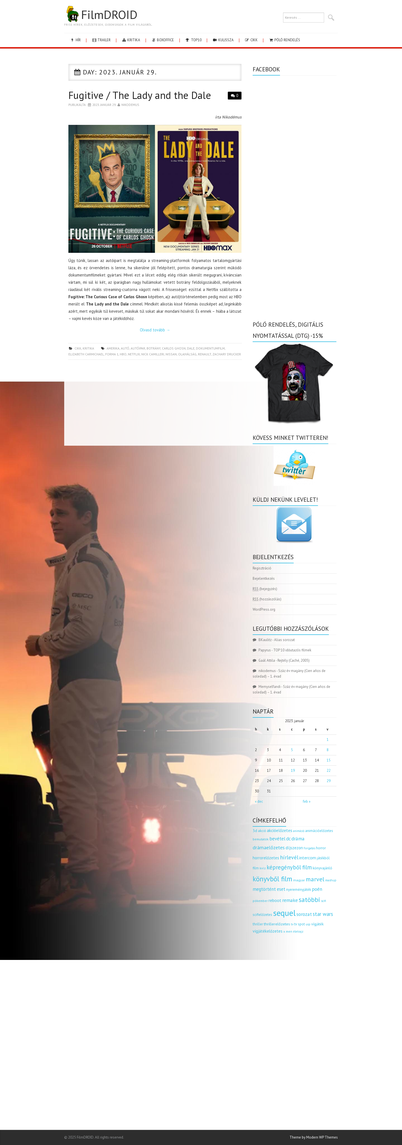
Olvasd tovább (155, 330)
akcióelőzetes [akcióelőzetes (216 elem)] (279, 830)
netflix (134, 354)
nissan (171, 354)
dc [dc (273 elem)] (288, 839)
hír (75, 40)
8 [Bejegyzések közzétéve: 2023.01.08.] (328, 750)
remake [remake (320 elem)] (290, 900)
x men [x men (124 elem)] (287, 931)
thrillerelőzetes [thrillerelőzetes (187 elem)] (277, 923)
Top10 (193, 40)
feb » (306, 801)
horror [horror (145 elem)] (321, 848)
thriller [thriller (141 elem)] (258, 924)
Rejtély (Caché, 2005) (293, 660)
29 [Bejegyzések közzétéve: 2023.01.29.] (329, 780)
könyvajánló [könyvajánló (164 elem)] (322, 867)
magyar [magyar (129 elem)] (299, 880)
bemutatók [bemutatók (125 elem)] (261, 839)
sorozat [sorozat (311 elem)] (304, 914)
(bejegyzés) (265, 588)
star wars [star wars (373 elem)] (323, 914)
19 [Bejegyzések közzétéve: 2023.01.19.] (293, 770)
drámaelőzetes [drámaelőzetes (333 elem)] (269, 847)
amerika (113, 348)
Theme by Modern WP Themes (313, 1137)
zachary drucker (226, 354)
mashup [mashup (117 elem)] (330, 880)
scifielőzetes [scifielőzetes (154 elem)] (262, 914)
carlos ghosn (174, 348)
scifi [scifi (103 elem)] (323, 901)
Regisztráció (262, 568)
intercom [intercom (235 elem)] (307, 857)
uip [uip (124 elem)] (308, 924)
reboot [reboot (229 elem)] (275, 900)
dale (191, 348)
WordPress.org (264, 609)
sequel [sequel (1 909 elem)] (284, 913)
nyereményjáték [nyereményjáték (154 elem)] (298, 889)
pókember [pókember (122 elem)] (260, 901)
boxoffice (162, 40)
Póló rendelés (284, 40)
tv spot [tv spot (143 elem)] (299, 924)
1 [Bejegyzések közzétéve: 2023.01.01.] (328, 739)
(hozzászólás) (267, 599)
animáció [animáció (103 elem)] (298, 831)
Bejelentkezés (264, 578)
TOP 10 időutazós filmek (292, 650)
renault (204, 354)
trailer (101, 40)
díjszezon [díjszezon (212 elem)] (294, 847)
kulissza (223, 40)
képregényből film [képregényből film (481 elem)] (289, 867)
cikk (251, 40)
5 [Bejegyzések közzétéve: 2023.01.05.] (292, 750)
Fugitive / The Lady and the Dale (139, 95)
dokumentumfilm (210, 348)
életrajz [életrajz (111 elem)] (298, 931)
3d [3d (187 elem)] (255, 830)
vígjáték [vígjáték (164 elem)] (317, 923)
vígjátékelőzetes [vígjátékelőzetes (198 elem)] (268, 931)
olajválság (187, 354)
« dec (259, 801)
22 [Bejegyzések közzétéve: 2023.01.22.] (329, 770)
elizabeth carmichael (86, 354)
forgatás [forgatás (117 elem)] (309, 848)
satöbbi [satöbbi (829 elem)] (309, 899)
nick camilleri (152, 354)
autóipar (138, 348)
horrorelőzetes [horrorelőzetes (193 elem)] (266, 857)
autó (125, 348)
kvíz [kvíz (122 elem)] (263, 868)
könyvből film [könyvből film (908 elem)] (272, 878)
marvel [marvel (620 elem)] (315, 879)
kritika (130, 40)
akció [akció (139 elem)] (262, 830)
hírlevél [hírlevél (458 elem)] (289, 857)
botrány (154, 348)
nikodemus (130, 105)
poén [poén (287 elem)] (317, 889)
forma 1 (111, 354)
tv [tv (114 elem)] (292, 924)
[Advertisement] (154, 404)
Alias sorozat (284, 639)
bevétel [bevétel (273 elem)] (277, 839)
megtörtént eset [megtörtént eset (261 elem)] (269, 889)
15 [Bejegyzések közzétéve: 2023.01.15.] (329, 760)
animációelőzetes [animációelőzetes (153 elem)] (319, 830)
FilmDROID (100, 14)
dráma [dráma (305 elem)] (298, 838)
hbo (123, 354)
